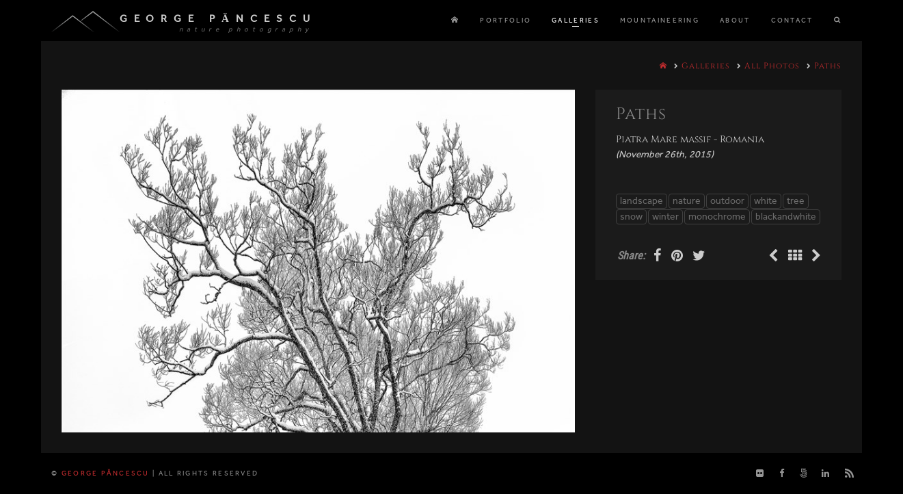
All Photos (772, 65)
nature (687, 201)
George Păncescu (218, 18)
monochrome (717, 216)
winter (665, 216)
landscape (641, 201)
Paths (827, 65)
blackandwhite (785, 216)
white (765, 201)
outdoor (727, 201)
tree (796, 201)
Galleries (706, 65)
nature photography (245, 29)
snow (631, 216)
